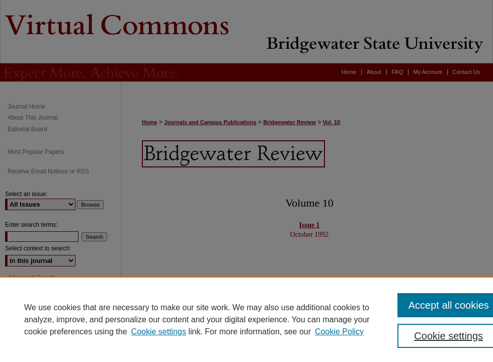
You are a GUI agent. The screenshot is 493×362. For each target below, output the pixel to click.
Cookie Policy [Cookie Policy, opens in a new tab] (339, 331)
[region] (246, 319)
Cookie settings (158, 331)
